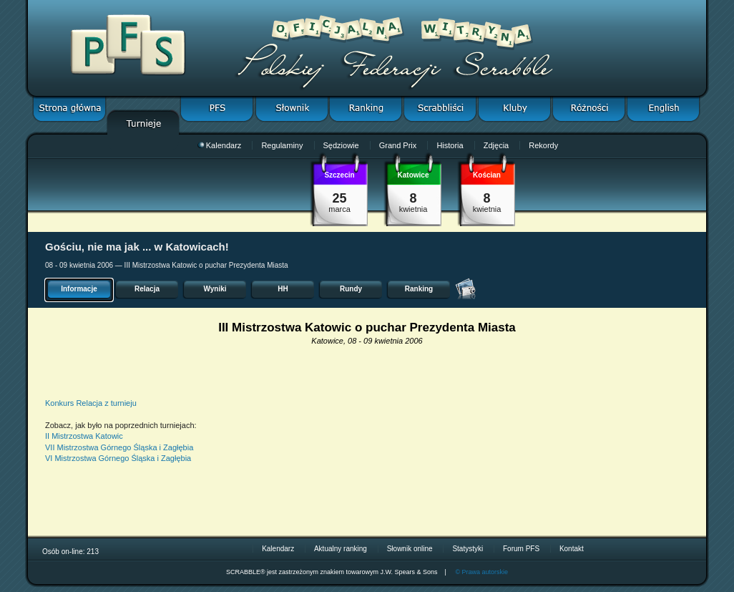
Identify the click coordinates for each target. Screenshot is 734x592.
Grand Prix (398, 145)
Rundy (351, 289)
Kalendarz (219, 145)
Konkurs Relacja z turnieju (91, 403)
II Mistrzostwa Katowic (84, 436)
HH (283, 289)
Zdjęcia (496, 145)
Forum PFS (521, 549)
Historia (449, 145)
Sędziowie (341, 145)
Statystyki (467, 549)
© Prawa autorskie (481, 572)
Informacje (79, 289)
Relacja (147, 289)
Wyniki (214, 289)
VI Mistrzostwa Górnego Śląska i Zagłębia (118, 458)
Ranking (419, 289)
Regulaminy (282, 145)
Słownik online (410, 549)
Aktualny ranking (340, 549)
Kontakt (571, 549)
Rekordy (543, 145)
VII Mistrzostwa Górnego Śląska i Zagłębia (119, 447)
